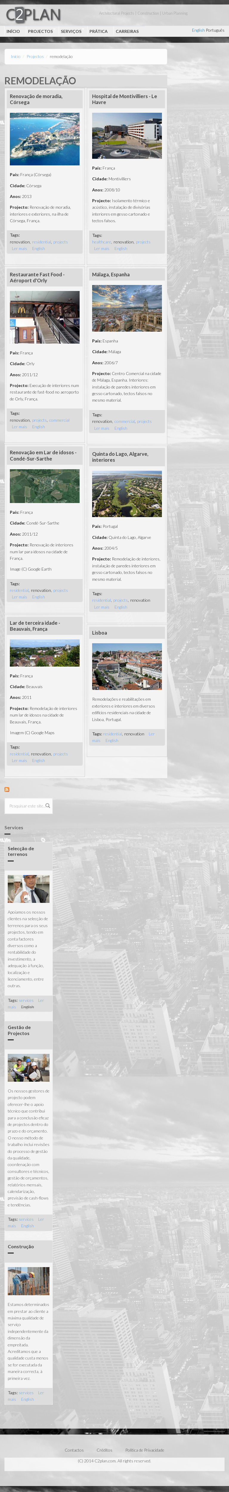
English (198, 30)
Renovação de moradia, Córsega (36, 99)
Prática (98, 31)
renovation (20, 241)
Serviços (71, 31)
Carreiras (127, 31)
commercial (59, 420)
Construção (21, 1246)
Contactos (74, 1450)
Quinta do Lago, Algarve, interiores (120, 457)
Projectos (41, 31)
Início (13, 31)
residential (41, 241)
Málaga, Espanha (111, 274)
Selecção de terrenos (21, 851)
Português (215, 30)
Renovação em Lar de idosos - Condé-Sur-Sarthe (43, 455)
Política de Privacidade (144, 1450)
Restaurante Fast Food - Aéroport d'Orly (37, 277)
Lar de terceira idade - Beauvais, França (35, 626)
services (26, 1000)
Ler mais (19, 248)
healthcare (101, 241)
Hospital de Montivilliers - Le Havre (124, 99)
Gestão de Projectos (19, 1030)
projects (60, 241)
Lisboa (99, 633)
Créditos (104, 1450)
